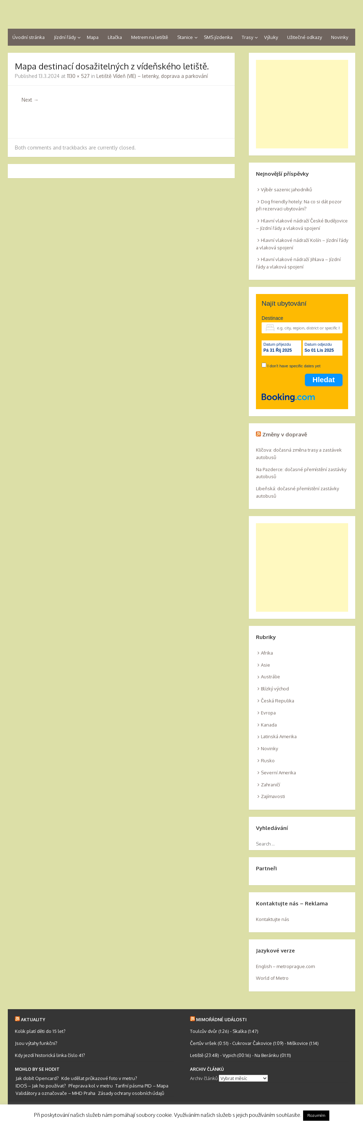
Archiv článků (204, 1078)
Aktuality (33, 1019)
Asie (265, 665)
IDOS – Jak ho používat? (41, 1086)
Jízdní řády (65, 37)
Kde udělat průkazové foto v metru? (99, 1078)
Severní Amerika (278, 772)
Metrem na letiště (149, 37)
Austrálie (270, 676)
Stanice (185, 37)
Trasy (247, 37)
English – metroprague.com (285, 966)
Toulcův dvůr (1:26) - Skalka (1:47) (224, 1031)
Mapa (93, 37)
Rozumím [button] (316, 1115)
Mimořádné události (221, 1019)
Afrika (267, 653)
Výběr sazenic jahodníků (286, 189)
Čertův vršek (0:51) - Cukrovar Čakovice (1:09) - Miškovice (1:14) (254, 1043)
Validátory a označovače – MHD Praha (55, 1093)
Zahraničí (270, 784)
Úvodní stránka (28, 37)
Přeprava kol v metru (90, 1086)
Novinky (339, 37)
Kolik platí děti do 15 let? (40, 1031)
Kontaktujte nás (272, 919)
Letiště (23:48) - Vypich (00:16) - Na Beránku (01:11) (240, 1055)
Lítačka (115, 37)
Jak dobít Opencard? (37, 1078)
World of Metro (272, 978)
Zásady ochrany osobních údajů (131, 1093)
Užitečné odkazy (304, 37)
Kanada (269, 725)
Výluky (271, 37)
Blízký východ (275, 688)
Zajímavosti (273, 796)
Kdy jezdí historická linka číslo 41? (50, 1055)
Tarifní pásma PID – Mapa (141, 1086)
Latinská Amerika (279, 736)
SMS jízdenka (218, 37)
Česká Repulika (277, 700)
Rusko (268, 760)
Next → (30, 100)
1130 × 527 (78, 76)
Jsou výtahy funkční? (36, 1043)
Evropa (268, 713)
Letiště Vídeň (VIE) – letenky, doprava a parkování (152, 76)
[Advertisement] (302, 104)
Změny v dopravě (284, 434)
